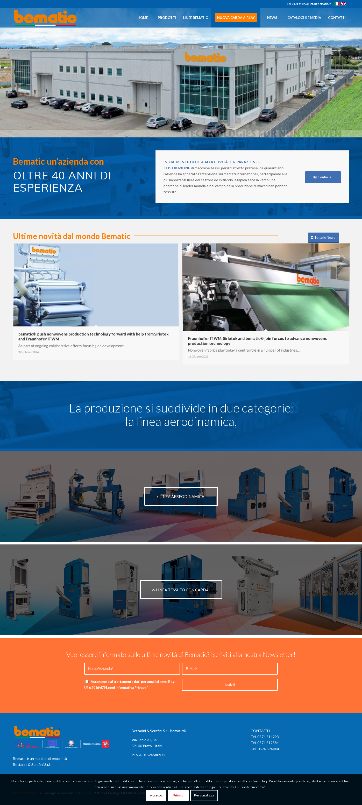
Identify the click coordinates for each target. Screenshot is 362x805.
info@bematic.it (320, 3)
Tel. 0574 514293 (265, 736)
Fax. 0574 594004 (265, 749)
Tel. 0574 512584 (265, 742)
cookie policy (257, 781)
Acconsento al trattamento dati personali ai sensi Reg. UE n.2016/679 (129, 685)
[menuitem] (142, 17)
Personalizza (204, 795)
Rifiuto (178, 795)
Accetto (156, 795)
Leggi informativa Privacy (126, 687)
